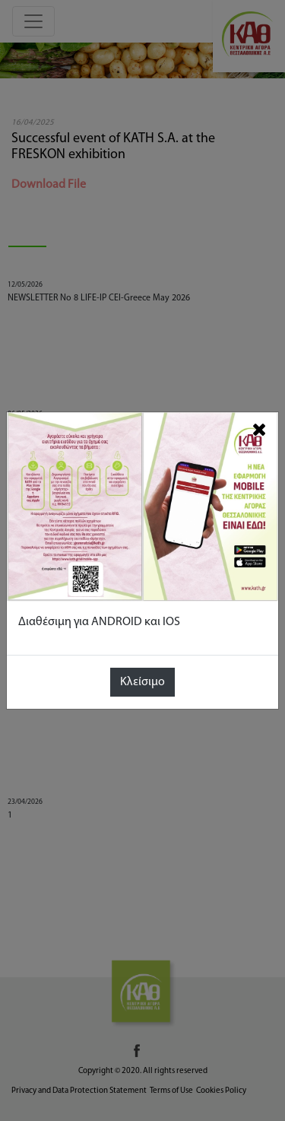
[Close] (259, 430)
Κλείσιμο (142, 682)
